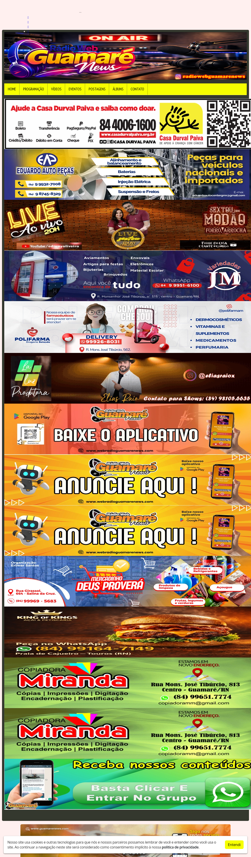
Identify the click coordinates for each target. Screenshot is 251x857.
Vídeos (56, 89)
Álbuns (118, 89)
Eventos (75, 89)
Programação (33, 89)
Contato (137, 89)
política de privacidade (180, 847)
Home (12, 89)
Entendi (234, 844)
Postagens (97, 89)
